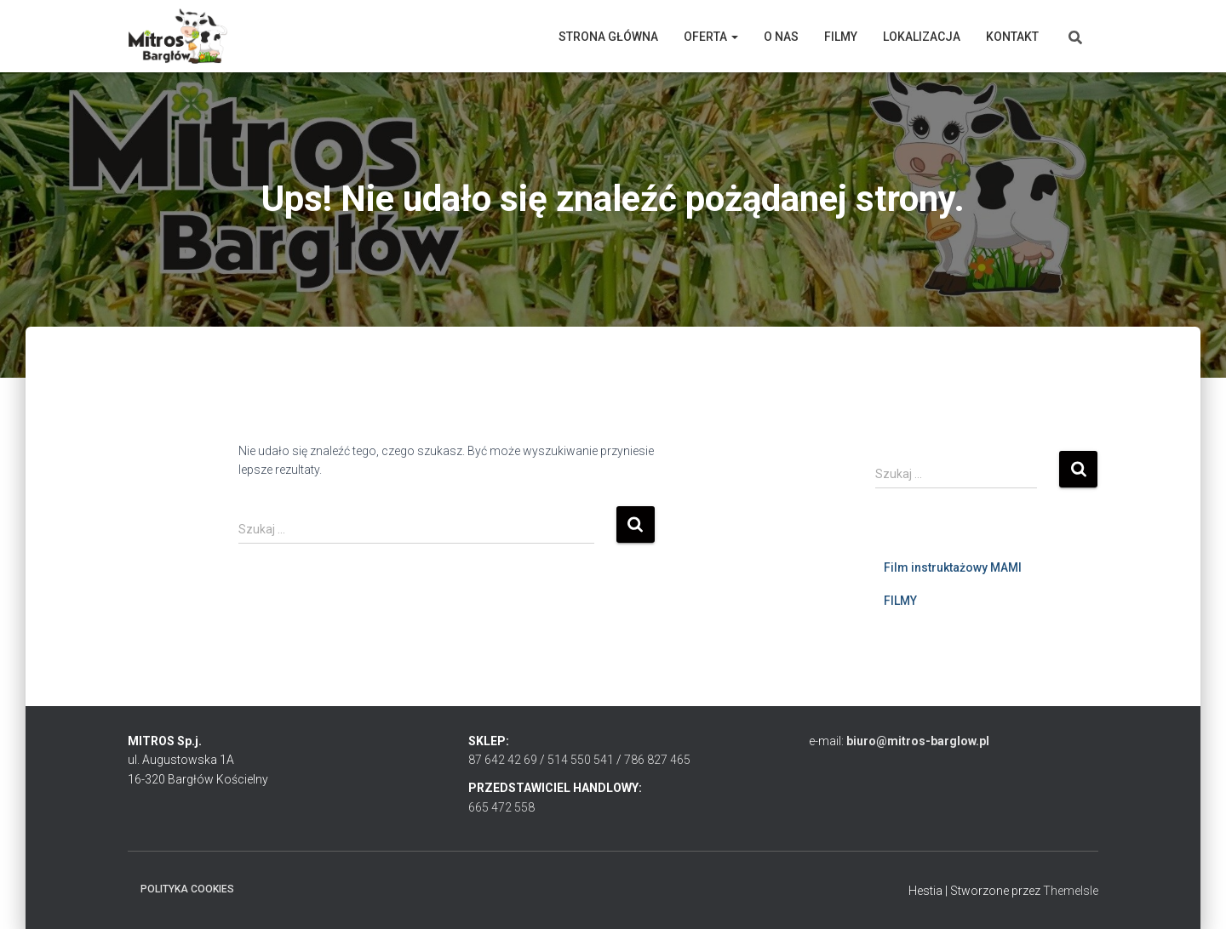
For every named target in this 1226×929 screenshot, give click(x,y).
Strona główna (608, 36)
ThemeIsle (1070, 891)
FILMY (900, 600)
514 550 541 (580, 760)
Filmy (840, 36)
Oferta (711, 36)
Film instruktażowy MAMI (953, 567)
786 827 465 (657, 760)
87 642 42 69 (502, 760)
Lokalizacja (921, 36)
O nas (781, 36)
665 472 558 (501, 807)
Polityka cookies (187, 889)
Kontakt (1012, 36)
